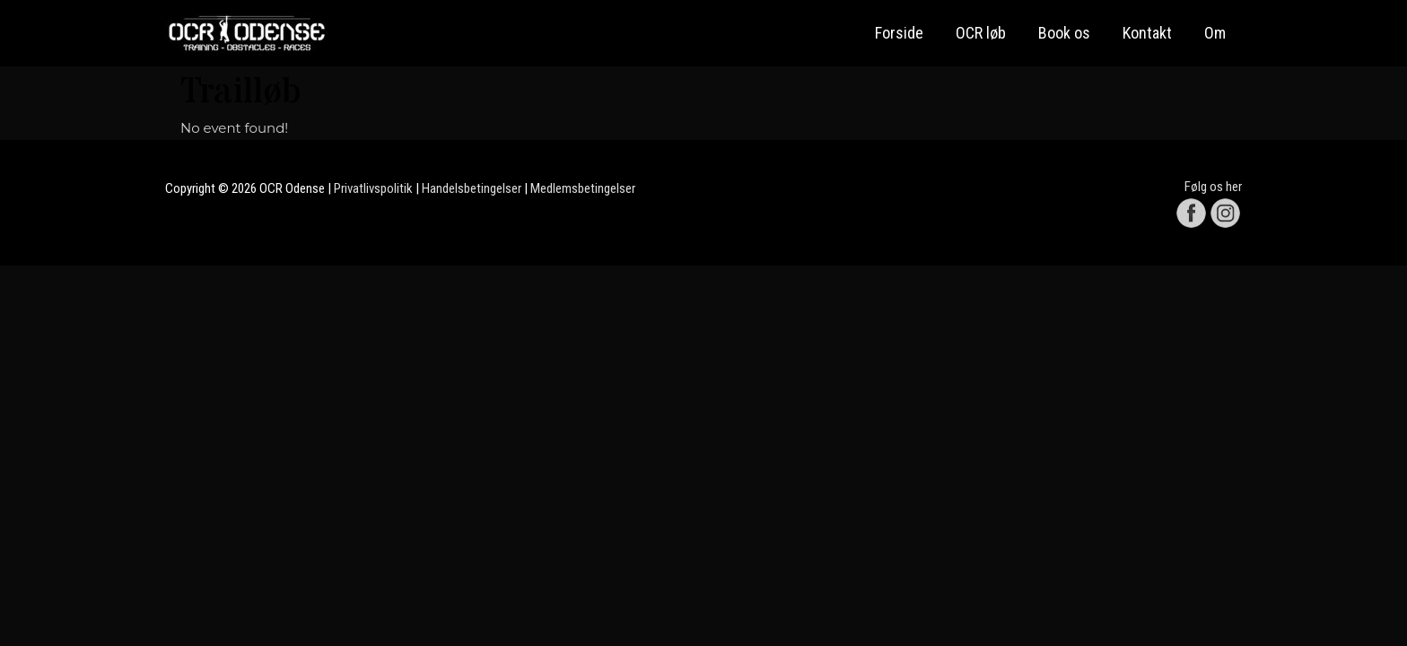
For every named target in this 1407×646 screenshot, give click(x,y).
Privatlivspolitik (373, 188)
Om (1215, 32)
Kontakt (1147, 32)
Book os (1064, 32)
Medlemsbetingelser (582, 188)
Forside (899, 32)
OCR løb (981, 32)
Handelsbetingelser (471, 188)
